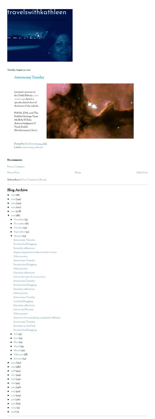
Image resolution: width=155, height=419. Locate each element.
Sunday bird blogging (25, 244)
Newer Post (13, 173)
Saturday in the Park (24, 326)
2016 (13, 379)
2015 (13, 383)
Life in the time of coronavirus (29, 277)
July (16, 334)
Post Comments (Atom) (34, 180)
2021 (13, 215)
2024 (13, 203)
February (19, 354)
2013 (13, 391)
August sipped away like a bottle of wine (35, 252)
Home (78, 173)
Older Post (142, 173)
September (20, 232)
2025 (13, 199)
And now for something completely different (37, 318)
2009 (13, 408)
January (18, 359)
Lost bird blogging (23, 301)
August (18, 236)
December (19, 219)
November (19, 224)
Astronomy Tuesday (24, 240)
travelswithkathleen (36, 12)
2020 (13, 363)
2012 (13, 395)
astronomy (27, 147)
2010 (13, 404)
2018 (13, 371)
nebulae (38, 147)
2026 (13, 195)
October (18, 228)
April (17, 346)
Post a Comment (15, 167)
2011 (13, 399)
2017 (13, 375)
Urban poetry (20, 256)
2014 (13, 387)
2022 (13, 211)
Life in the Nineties (23, 309)
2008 (13, 412)
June (16, 338)
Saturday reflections (24, 248)
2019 (13, 367)
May (16, 342)
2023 (13, 207)
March (17, 350)
